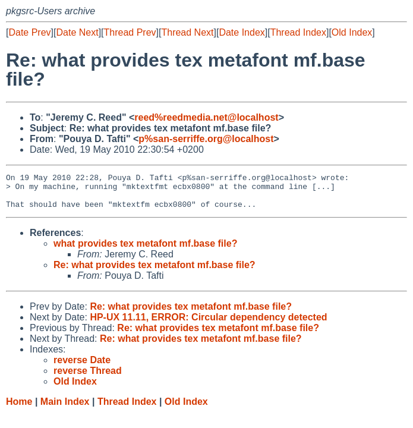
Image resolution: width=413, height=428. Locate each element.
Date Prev (29, 32)
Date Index (241, 32)
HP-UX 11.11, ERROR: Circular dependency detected (208, 324)
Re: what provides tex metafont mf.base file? (154, 272)
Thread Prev (130, 32)
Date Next (77, 32)
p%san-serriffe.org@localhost (205, 139)
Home (19, 409)
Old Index (352, 32)
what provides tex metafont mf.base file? (145, 251)
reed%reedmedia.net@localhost (206, 117)
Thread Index (298, 32)
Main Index (65, 409)
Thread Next (187, 32)
